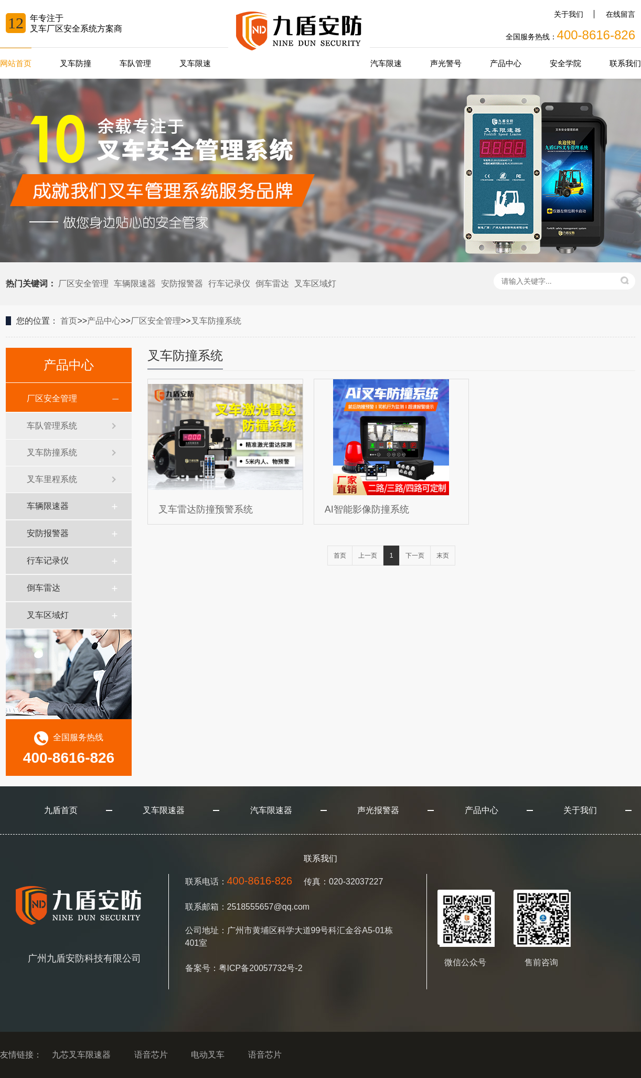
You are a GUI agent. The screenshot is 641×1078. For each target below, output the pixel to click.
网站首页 (15, 63)
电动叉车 (208, 1054)
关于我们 (568, 14)
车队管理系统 (52, 425)
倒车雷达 (272, 283)
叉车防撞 (75, 63)
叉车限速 (195, 63)
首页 (68, 320)
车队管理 (135, 63)
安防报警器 (182, 283)
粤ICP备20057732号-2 (261, 968)
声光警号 (446, 63)
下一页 (414, 555)
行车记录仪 (229, 283)
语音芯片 (151, 1054)
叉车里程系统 (52, 479)
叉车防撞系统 (216, 320)
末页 (442, 555)
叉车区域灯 (315, 283)
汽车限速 (386, 63)
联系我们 (625, 63)
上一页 (367, 555)
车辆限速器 (135, 283)
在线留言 (620, 14)
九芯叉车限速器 (81, 1054)
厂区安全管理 (83, 283)
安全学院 (565, 63)
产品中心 (505, 63)
